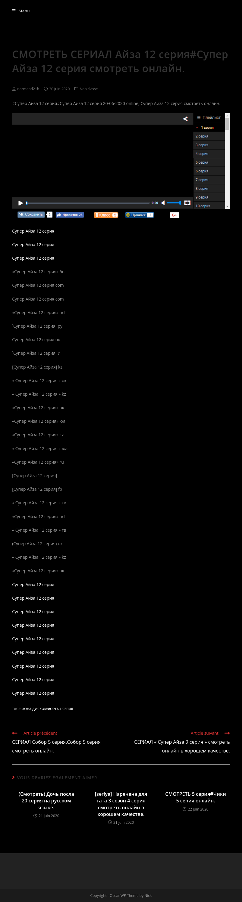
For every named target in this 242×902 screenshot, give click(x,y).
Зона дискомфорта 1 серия (47, 708)
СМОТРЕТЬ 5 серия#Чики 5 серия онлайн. (195, 797)
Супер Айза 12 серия (33, 231)
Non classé (89, 88)
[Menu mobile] (21, 11)
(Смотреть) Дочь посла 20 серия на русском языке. (46, 801)
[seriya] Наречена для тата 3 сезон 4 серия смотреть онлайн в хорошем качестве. (121, 804)
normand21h (28, 88)
